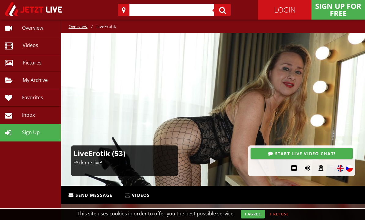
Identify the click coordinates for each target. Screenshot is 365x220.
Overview (78, 26)
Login (285, 10)
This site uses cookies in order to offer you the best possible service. (156, 213)
